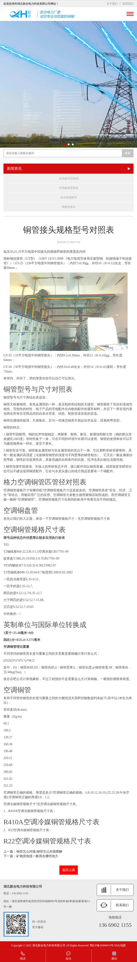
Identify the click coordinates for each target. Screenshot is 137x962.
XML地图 (120, 945)
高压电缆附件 (68, 197)
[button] (64, 144)
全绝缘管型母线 (68, 178)
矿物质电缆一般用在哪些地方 (37, 856)
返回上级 (68, 870)
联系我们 (128, 3)
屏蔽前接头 (69, 206)
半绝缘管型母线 (68, 188)
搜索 (127, 153)
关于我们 (112, 3)
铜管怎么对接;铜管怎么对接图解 (39, 851)
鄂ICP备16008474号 (102, 945)
